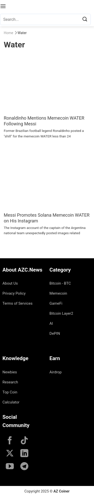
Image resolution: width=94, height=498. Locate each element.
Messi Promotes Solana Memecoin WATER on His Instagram (46, 217)
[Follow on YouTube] (10, 467)
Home (8, 33)
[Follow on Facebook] (10, 441)
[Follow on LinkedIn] (24, 454)
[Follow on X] (10, 454)
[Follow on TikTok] (24, 441)
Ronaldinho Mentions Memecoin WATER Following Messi (44, 120)
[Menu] (3, 6)
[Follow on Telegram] (24, 467)
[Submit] (85, 19)
